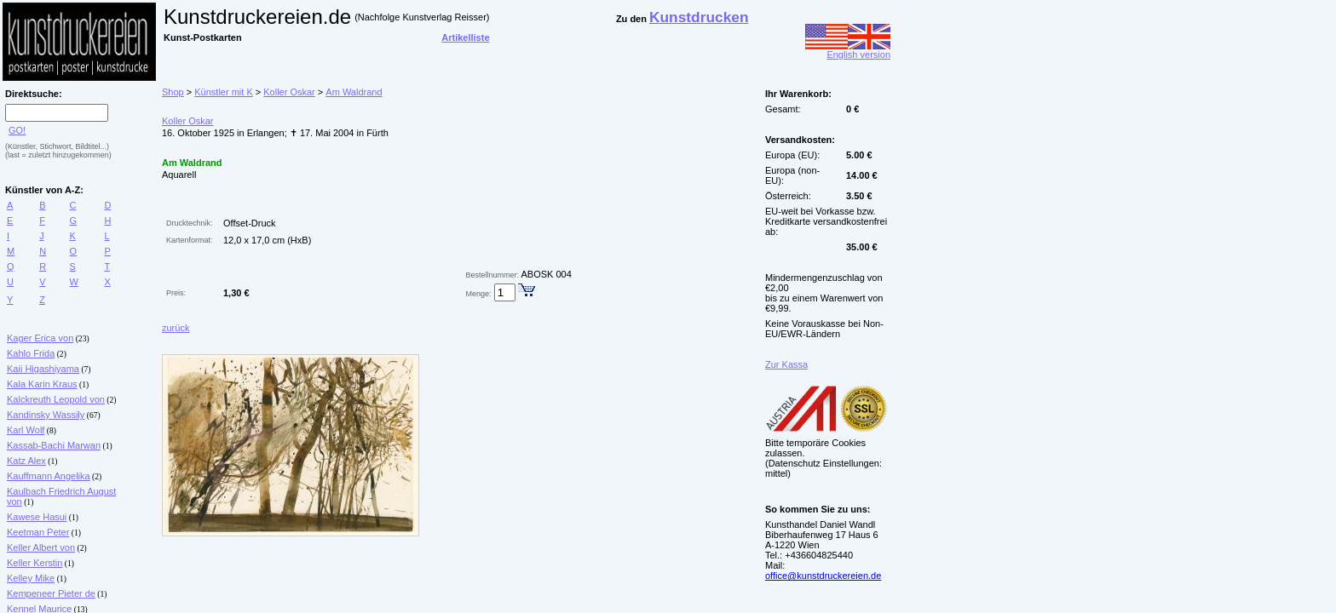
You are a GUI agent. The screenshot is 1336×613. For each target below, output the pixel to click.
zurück (175, 328)
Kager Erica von (40, 338)
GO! (17, 130)
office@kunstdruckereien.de (823, 575)
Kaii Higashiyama (43, 369)
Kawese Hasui (36, 517)
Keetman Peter (38, 532)
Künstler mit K (223, 92)
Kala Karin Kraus (42, 384)
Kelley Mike (31, 578)
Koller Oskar (289, 92)
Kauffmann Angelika (48, 476)
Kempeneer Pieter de (51, 593)
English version (847, 50)
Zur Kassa (786, 364)
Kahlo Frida (31, 353)
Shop (173, 92)
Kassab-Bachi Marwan (54, 445)
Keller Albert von (41, 547)
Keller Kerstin (34, 563)
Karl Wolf (25, 430)
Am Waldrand (353, 92)
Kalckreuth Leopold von (56, 399)
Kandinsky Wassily (45, 415)
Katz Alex (26, 460)
